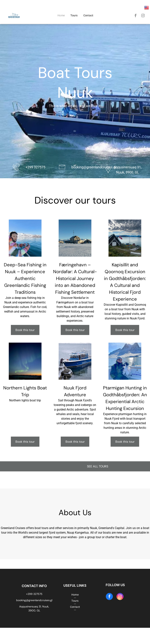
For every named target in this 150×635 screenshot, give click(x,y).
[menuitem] (61, 16)
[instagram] (143, 16)
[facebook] (135, 16)
